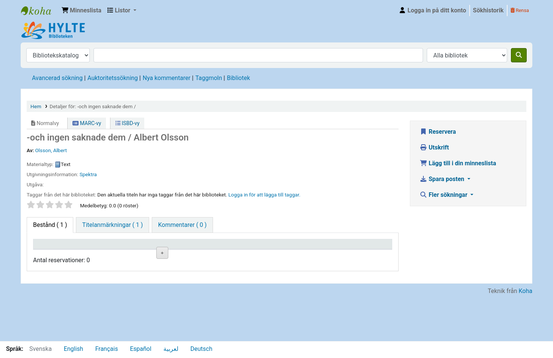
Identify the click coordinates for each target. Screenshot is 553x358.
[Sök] (519, 55)
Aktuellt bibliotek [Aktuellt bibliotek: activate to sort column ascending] (99, 251)
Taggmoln (208, 78)
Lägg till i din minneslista (458, 163)
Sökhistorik (488, 10)
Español (140, 348)
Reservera (438, 131)
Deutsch (201, 348)
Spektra (88, 174)
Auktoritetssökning (113, 78)
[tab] (112, 225)
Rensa (520, 10)
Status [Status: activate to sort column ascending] (251, 255)
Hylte (40, 10)
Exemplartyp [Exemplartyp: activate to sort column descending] (53, 255)
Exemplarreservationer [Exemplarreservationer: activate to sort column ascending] (369, 255)
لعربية (170, 348)
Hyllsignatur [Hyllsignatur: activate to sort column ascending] (206, 255)
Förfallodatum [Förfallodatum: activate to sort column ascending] (311, 255)
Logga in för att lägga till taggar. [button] (264, 195)
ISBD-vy (127, 123)
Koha (525, 336)
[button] (81, 10)
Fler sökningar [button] (444, 194)
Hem (35, 106)
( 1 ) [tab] (50, 224)
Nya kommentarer (166, 78)
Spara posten (443, 179)
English (73, 348)
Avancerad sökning (57, 78)
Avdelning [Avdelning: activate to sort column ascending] (153, 255)
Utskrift (434, 147)
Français (106, 348)
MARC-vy (87, 123)
